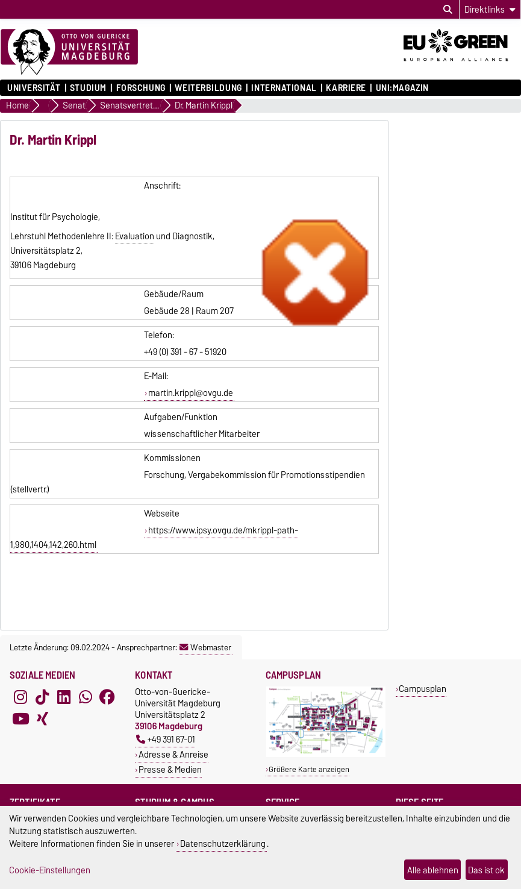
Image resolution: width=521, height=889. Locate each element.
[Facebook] (107, 697)
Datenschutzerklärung (223, 843)
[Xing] (42, 718)
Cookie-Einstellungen (49, 870)
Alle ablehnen (432, 870)
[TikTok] (42, 697)
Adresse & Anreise (173, 754)
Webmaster (205, 647)
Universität (33, 88)
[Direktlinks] (490, 9)
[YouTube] (20, 718)
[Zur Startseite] (69, 52)
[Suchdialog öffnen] (447, 9)
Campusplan (422, 688)
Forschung (141, 88)
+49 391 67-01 (165, 739)
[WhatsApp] (85, 697)
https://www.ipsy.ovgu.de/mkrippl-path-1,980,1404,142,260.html (154, 537)
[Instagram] (20, 697)
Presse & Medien (170, 769)
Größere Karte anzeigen (309, 769)
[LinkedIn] (64, 697)
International (283, 88)
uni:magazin (402, 88)
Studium (88, 88)
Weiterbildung (208, 88)
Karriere (346, 88)
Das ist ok (486, 870)
